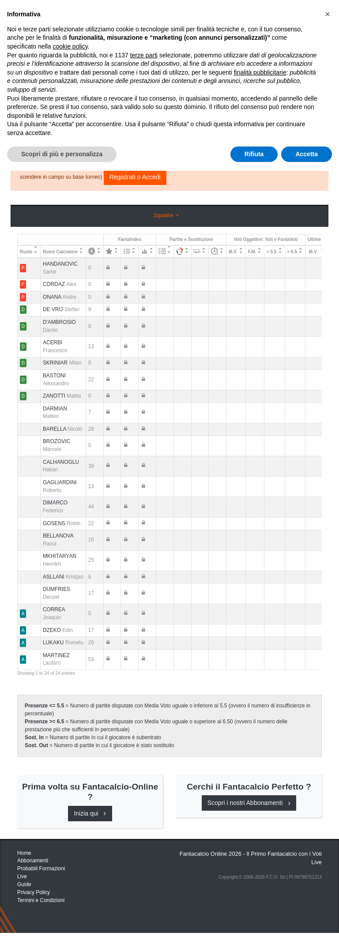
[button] (327, 783)
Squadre (164, 215)
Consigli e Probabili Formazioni (260, 113)
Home (25, 36)
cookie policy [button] (70, 815)
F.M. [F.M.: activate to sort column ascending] (252, 251)
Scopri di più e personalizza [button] (61, 922)
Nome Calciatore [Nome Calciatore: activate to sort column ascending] (60, 251)
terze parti (144, 823)
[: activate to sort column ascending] (94, 251)
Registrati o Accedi (135, 176)
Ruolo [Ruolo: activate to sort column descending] (26, 251)
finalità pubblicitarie (260, 841)
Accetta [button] (306, 922)
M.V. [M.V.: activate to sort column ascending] (233, 251)
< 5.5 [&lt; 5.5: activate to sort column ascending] (272, 251)
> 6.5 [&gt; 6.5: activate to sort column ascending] (292, 251)
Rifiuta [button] (254, 922)
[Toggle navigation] (282, 14)
